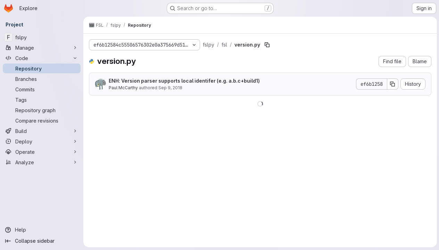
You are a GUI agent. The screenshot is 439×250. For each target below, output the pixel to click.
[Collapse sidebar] (42, 241)
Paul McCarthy (123, 87)
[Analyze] (42, 162)
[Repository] (42, 68)
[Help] (42, 230)
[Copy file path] (267, 44)
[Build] (42, 131)
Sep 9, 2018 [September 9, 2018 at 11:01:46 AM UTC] (170, 87)
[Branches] (42, 79)
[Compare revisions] (42, 120)
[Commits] (42, 89)
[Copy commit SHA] (392, 84)
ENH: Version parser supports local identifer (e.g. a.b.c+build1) (184, 81)
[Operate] (42, 152)
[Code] (42, 58)
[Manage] (42, 47)
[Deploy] (42, 141)
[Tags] (42, 100)
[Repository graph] (42, 110)
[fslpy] (42, 37)
